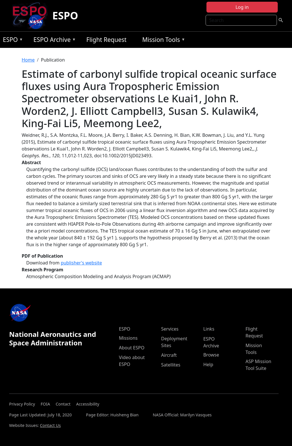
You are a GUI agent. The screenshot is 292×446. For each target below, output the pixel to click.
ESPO (65, 16)
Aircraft (169, 355)
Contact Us (50, 425)
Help (208, 364)
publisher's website (81, 263)
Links (208, 329)
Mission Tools (162, 41)
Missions (128, 338)
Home (28, 60)
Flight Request (106, 40)
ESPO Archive (53, 41)
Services (170, 329)
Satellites (170, 365)
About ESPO (131, 348)
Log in (242, 7)
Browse (211, 355)
